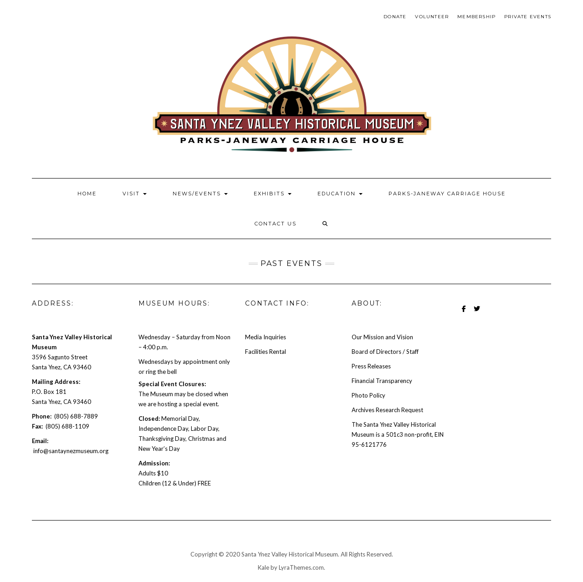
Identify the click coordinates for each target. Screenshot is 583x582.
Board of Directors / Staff (385, 351)
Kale (263, 567)
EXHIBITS (273, 193)
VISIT (135, 193)
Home (87, 193)
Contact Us (276, 223)
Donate (395, 17)
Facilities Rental (265, 351)
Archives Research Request (387, 410)
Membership (476, 17)
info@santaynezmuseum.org (70, 450)
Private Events (527, 17)
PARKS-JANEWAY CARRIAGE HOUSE (447, 193)
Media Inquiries (265, 337)
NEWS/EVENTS (200, 193)
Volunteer (432, 17)
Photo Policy (368, 395)
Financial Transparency (382, 380)
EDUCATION (340, 193)
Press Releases (371, 366)
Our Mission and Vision (382, 337)
